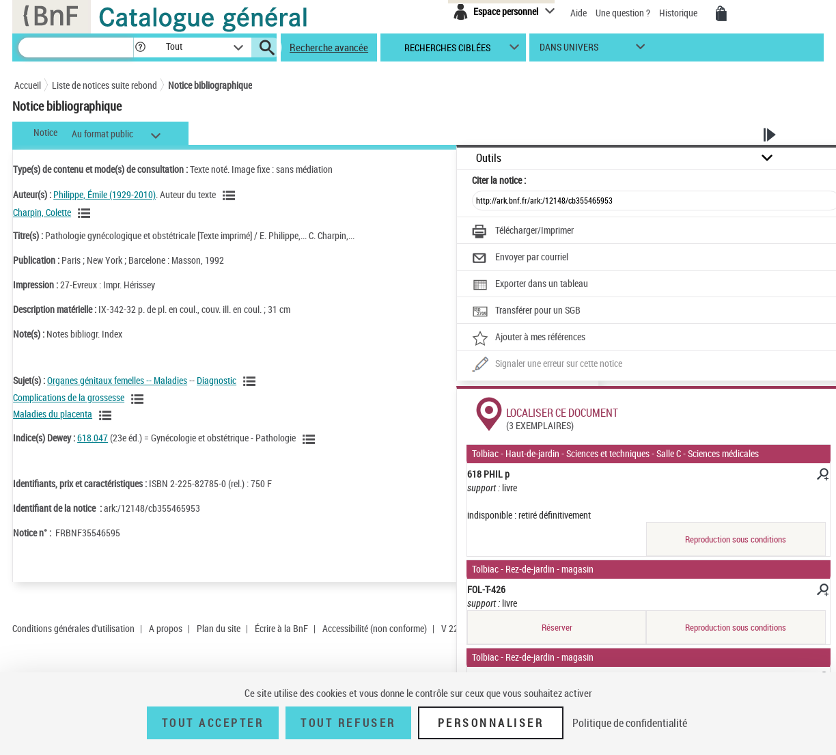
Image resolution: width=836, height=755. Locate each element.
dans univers (569, 50)
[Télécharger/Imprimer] (523, 231)
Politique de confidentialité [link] (629, 722)
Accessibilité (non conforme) (374, 628)
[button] (140, 47)
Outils (488, 158)
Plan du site (218, 628)
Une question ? (623, 12)
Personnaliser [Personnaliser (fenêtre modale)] (491, 722)
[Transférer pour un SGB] (526, 311)
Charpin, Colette (42, 212)
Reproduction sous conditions (735, 539)
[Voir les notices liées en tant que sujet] (251, 381)
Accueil (27, 85)
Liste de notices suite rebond (104, 85)
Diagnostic (216, 380)
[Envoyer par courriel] (520, 258)
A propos (165, 628)
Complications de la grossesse (68, 397)
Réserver (557, 627)
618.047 (92, 437)
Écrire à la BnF (281, 628)
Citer (499, 180)
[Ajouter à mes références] (528, 338)
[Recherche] (75, 47)
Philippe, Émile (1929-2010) (104, 194)
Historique (679, 12)
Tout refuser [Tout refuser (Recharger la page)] (348, 722)
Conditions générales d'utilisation (73, 628)
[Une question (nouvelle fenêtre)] (547, 365)
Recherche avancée (329, 47)
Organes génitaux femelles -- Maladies (117, 380)
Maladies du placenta (52, 413)
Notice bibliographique (210, 85)
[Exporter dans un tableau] (530, 285)
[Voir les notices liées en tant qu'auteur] (231, 195)
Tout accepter (213, 722)
